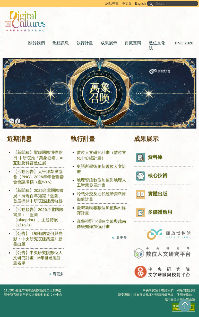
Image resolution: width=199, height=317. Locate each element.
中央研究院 (150, 290)
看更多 (58, 274)
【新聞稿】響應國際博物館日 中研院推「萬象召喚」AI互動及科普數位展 (38, 157)
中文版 (127, 3)
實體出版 (151, 194)
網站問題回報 (186, 290)
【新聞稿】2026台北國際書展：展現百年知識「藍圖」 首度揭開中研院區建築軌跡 (38, 195)
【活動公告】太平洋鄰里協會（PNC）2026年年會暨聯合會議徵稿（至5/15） (38, 176)
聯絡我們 (167, 290)
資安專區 (124, 295)
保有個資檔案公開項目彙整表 (153, 295)
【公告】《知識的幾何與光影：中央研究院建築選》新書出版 (38, 238)
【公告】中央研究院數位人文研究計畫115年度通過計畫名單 (38, 257)
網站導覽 (112, 3)
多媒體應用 (154, 212)
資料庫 (149, 157)
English (140, 3)
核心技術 (151, 176)
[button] (38, 43)
